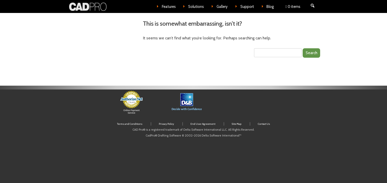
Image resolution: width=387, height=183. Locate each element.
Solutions (196, 6)
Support (247, 6)
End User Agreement (202, 124)
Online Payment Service (131, 111)
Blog (270, 6)
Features (169, 6)
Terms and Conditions (129, 124)
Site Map (236, 124)
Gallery (222, 6)
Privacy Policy (166, 124)
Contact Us (264, 124)
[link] (243, 105)
